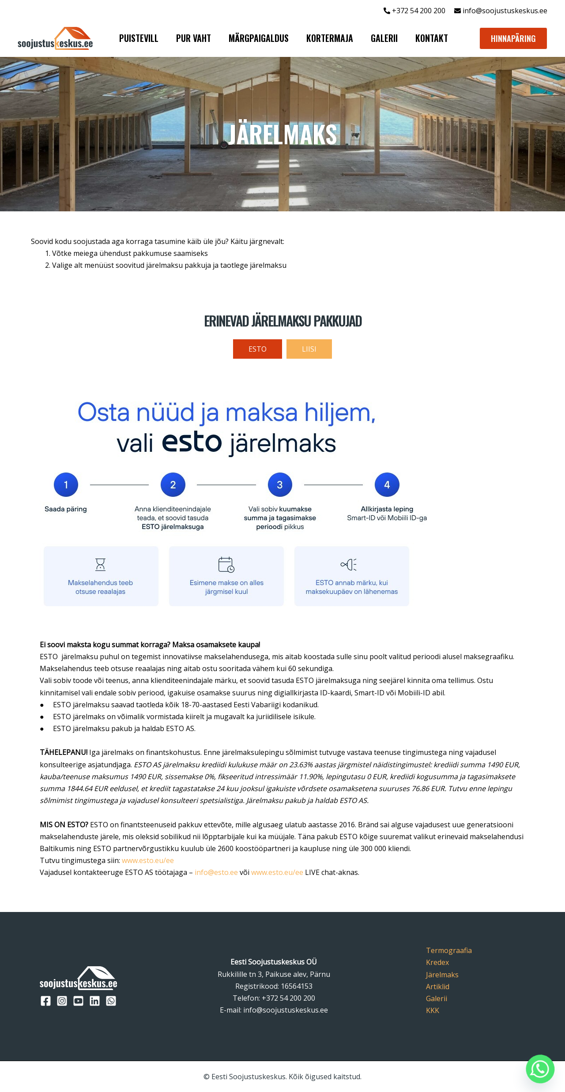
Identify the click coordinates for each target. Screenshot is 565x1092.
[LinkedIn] (94, 1000)
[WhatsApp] (111, 1000)
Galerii (436, 998)
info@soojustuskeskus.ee (504, 10)
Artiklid (437, 986)
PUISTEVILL (138, 38)
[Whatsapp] (540, 1069)
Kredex (437, 962)
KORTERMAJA (329, 38)
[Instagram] (62, 1000)
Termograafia (449, 950)
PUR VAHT (193, 38)
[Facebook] (45, 1000)
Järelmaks (442, 974)
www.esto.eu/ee (148, 860)
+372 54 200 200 (288, 998)
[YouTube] (78, 1000)
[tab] (257, 349)
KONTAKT (431, 38)
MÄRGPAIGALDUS (259, 38)
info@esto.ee (216, 872)
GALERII (384, 38)
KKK (432, 1010)
